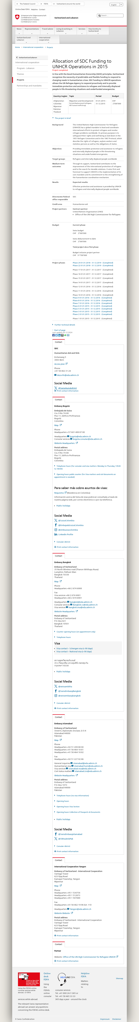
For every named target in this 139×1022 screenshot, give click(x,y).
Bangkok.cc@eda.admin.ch (85, 604)
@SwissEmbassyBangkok (69, 691)
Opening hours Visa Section (67, 806)
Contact (57, 342)
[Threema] (62, 335)
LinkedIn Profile (65, 534)
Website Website (63, 913)
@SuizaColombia (66, 520)
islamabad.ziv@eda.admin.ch (88, 771)
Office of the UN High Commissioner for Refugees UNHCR (90, 957)
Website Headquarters (66, 443)
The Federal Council (27, 4)
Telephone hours (63, 637)
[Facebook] (53, 335)
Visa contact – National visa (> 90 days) (74, 651)
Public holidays (63, 505)
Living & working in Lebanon (66, 31)
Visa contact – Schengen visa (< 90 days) (74, 648)
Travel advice (47, 31)
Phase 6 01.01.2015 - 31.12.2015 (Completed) (92, 306)
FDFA (46, 4)
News (19, 31)
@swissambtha (65, 686)
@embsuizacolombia (68, 530)
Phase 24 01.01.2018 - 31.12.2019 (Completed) (93, 263)
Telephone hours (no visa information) (72, 795)
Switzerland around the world (68, 4)
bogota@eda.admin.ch (80, 436)
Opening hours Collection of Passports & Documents (78, 812)
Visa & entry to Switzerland (98, 31)
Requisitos (60, 493)
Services (82, 31)
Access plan (60, 364)
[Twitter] (56, 335)
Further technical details (64, 325)
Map (58, 425)
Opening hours (62, 801)
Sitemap (119, 978)
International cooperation (49, 40)
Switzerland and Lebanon (26, 40)
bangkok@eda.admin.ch (81, 602)
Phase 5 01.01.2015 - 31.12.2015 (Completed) (92, 309)
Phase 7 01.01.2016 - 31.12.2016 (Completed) (92, 303)
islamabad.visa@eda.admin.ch (82, 768)
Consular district (63, 542)
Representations (31, 31)
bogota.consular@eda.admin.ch (87, 439)
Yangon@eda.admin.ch (80, 909)
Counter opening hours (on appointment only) (75, 632)
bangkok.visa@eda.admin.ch (82, 607)
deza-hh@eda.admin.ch (68, 375)
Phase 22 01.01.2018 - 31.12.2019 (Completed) (93, 265)
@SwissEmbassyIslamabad (70, 834)
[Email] (68, 335)
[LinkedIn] (59, 335)
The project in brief (62, 118)
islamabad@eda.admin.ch (85, 763)
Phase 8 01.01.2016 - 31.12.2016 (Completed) (92, 300)
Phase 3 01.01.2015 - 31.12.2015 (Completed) (92, 311)
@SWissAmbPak (65, 839)
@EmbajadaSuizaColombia (70, 525)
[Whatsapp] (65, 335)
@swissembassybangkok (69, 695)
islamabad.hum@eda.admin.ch (88, 766)
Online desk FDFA (47, 976)
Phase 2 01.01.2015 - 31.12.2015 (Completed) (92, 314)
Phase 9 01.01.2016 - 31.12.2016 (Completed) (92, 298)
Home (17, 47)
